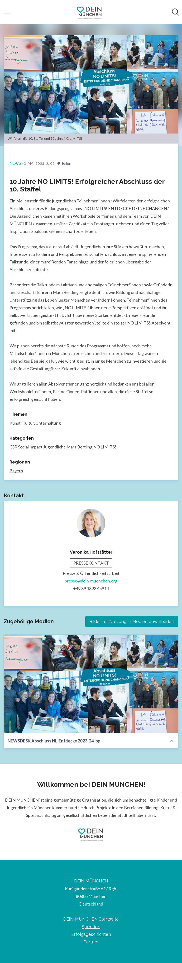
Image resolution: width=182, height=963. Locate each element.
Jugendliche (54, 446)
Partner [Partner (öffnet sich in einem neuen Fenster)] (91, 941)
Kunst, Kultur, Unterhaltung (35, 423)
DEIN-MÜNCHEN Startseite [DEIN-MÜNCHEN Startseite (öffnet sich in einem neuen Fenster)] (91, 919)
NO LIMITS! (104, 446)
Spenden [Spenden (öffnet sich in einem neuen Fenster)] (91, 926)
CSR (13, 446)
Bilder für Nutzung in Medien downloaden (131, 621)
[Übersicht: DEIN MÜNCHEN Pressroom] (90, 12)
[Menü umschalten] (8, 12)
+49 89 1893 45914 (91, 588)
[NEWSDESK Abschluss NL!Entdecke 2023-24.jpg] (91, 684)
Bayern (16, 470)
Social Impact (30, 446)
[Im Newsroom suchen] (175, 12)
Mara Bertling (79, 446)
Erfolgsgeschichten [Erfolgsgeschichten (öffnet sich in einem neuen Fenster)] (91, 934)
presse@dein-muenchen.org (91, 580)
